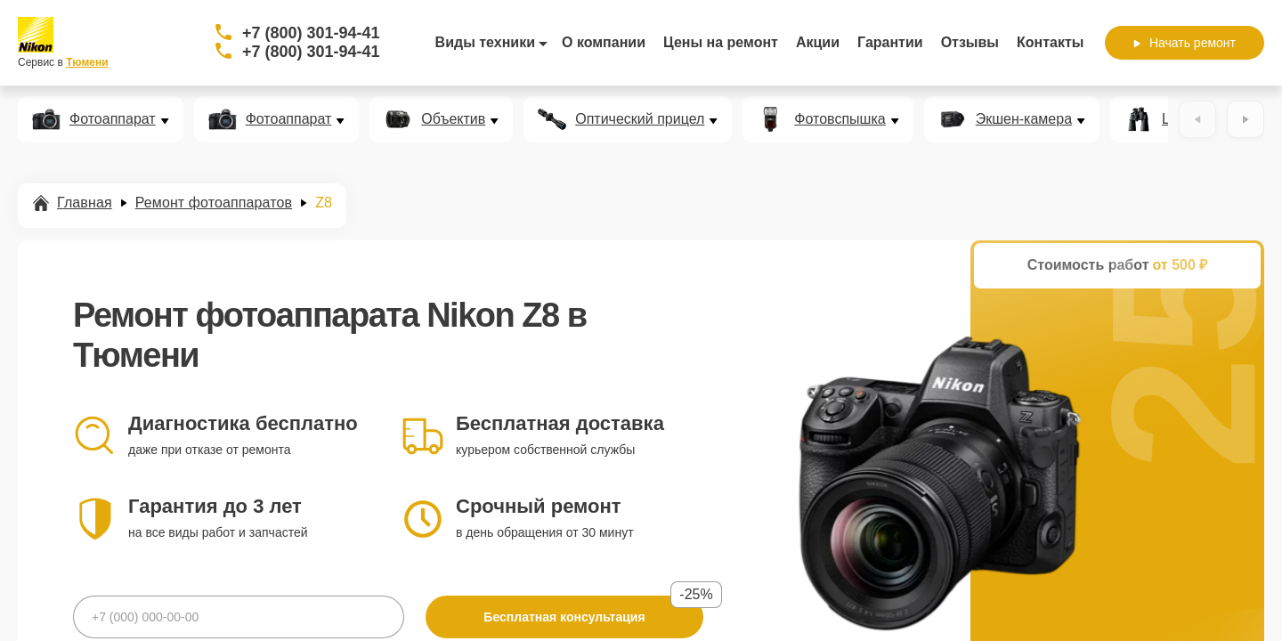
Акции (818, 42)
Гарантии (890, 42)
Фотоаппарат (112, 119)
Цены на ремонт (720, 42)
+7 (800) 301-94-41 (311, 33)
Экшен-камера (1024, 119)
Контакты (1050, 42)
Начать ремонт (1184, 43)
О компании (603, 42)
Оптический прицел (639, 119)
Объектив (453, 119)
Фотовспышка (839, 119)
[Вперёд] (1245, 119)
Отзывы (970, 42)
